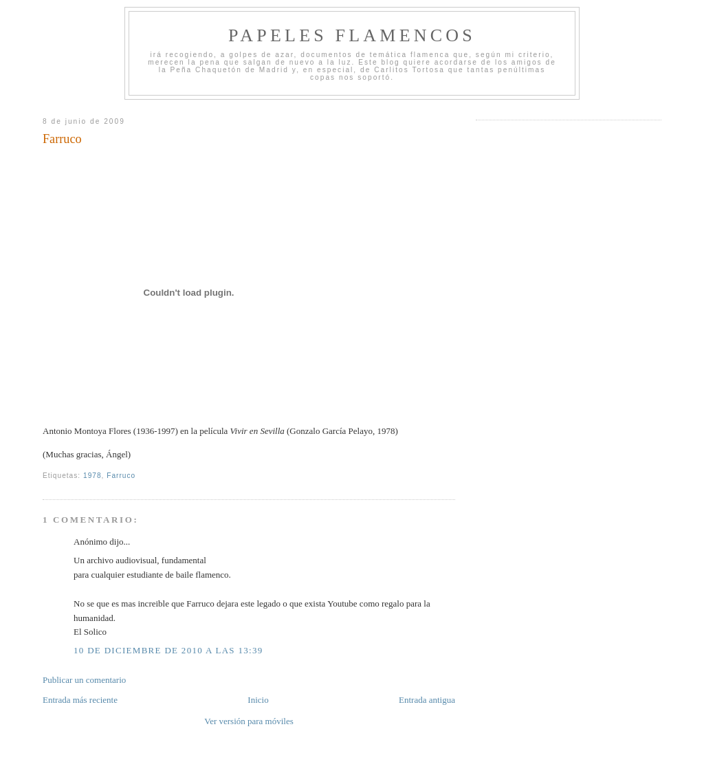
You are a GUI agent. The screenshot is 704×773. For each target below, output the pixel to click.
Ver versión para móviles (249, 721)
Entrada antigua (427, 700)
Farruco (62, 139)
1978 (92, 475)
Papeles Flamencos (352, 35)
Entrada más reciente (80, 700)
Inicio (258, 700)
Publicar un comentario (84, 680)
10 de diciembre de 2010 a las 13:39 (168, 650)
